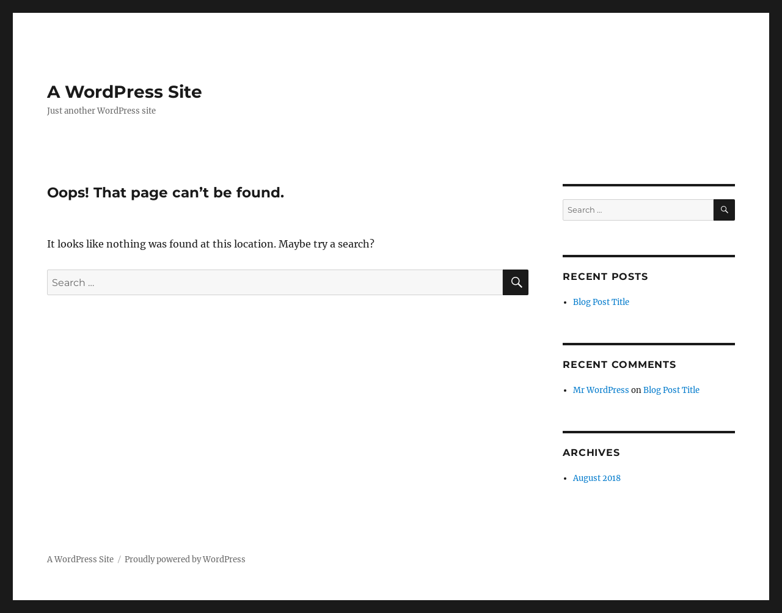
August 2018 (597, 478)
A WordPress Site (124, 91)
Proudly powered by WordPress (185, 559)
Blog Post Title (601, 302)
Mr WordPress (601, 390)
